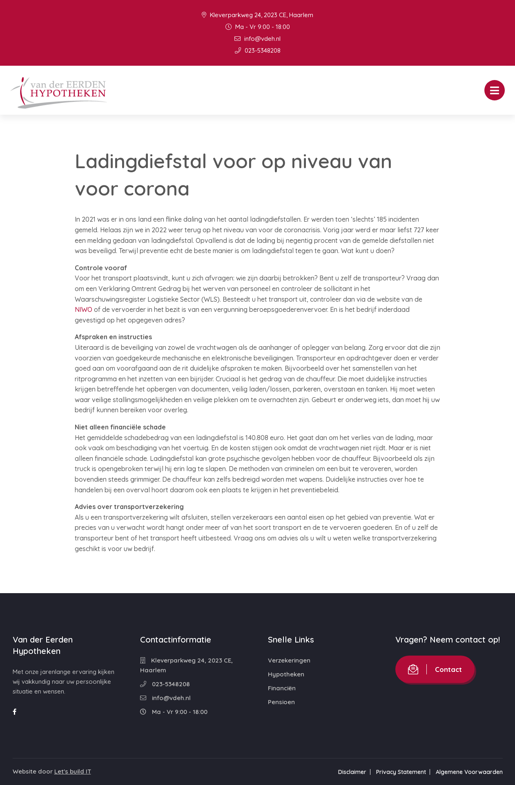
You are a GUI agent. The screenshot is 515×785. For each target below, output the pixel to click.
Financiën (282, 688)
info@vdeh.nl (257, 38)
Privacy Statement (401, 772)
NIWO (83, 309)
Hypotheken (286, 674)
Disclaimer (352, 772)
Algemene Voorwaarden (469, 772)
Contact (435, 669)
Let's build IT (72, 771)
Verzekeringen (289, 660)
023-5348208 (258, 50)
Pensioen (281, 702)
